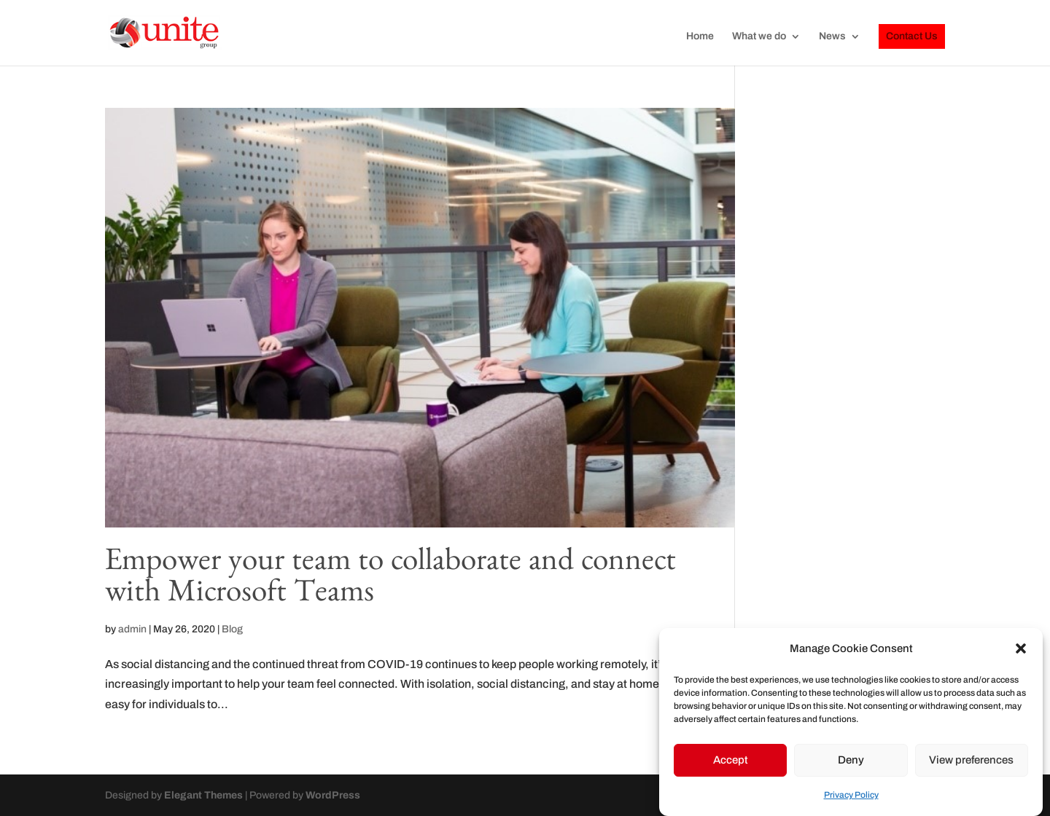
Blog (232, 629)
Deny (851, 760)
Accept (730, 760)
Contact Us (912, 36)
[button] (1021, 648)
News (832, 36)
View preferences (971, 760)
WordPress (333, 795)
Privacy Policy (851, 795)
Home (700, 36)
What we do (759, 36)
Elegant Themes (203, 795)
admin (132, 629)
